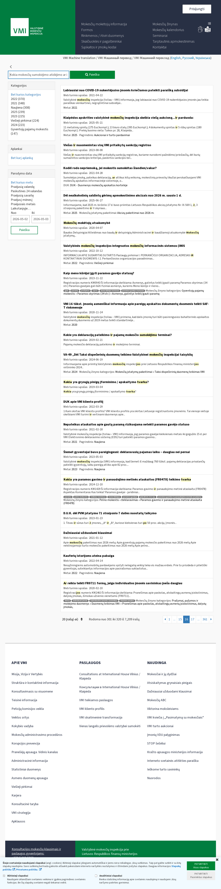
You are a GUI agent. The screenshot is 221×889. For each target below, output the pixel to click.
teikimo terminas (98, 497)
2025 (18, 112)
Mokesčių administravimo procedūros (37, 735)
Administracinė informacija (30, 761)
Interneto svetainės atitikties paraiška (172, 761)
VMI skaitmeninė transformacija (100, 717)
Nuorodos (154, 778)
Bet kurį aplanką (22, 158)
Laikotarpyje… (21, 208)
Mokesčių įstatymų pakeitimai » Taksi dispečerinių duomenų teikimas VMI (160, 372)
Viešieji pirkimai (25, 120)
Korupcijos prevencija (26, 743)
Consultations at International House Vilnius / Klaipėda (109, 676)
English (176, 58)
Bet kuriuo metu (22, 182)
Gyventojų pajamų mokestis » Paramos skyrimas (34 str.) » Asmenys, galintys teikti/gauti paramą (133, 292)
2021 (18, 103)
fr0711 (67, 601)
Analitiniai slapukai (108, 875)
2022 (18, 99)
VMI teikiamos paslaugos (96, 700)
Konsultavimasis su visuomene (32, 691)
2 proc (95, 291)
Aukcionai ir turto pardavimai (112, 135)
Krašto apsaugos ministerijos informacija (175, 752)
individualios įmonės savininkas (103, 601)
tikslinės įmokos (127, 601)
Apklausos (18, 821)
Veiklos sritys (20, 717)
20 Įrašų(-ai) (72, 619)
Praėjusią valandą (22, 187)
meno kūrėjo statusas (110, 291)
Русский (188, 58)
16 (186, 619)
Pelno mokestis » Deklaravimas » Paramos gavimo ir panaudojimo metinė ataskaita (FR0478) (132, 501)
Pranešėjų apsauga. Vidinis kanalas (35, 752)
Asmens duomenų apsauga (30, 778)
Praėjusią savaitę (22, 195)
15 (180, 619)
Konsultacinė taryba (25, 804)
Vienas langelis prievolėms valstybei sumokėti (109, 726)
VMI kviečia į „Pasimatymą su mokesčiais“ (175, 717)
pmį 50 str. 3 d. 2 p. (147, 497)
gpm (66, 291)
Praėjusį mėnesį (21, 200)
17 (192, 619)
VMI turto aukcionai (160, 726)
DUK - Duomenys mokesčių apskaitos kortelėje (99, 185)
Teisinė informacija (24, 700)
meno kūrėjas (114, 497)
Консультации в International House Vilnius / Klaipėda (109, 689)
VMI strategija (21, 813)
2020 (74, 325)
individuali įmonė (80, 601)
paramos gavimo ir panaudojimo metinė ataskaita (179, 497)
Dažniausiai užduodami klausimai (169, 691)
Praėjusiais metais (23, 204)
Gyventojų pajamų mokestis (29, 131)
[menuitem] (104, 24)
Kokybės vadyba (22, 726)
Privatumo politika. (27, 869)
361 (205, 619)
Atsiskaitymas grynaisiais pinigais (169, 683)
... (174, 619)
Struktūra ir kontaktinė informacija (35, 683)
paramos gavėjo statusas (133, 291)
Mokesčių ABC (156, 700)
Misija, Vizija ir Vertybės (27, 674)
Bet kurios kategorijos (26, 94)
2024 (18, 125)
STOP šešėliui (156, 743)
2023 (18, 116)
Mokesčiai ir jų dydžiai (162, 674)
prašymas (85, 291)
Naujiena (20, 107)
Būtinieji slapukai (15, 875)
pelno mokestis (81, 497)
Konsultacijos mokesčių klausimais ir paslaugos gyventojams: (36, 851)
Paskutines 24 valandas (26, 191)
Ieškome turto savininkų (163, 769)
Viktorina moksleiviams (162, 709)
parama (75, 291)
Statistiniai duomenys (26, 769)
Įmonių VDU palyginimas (163, 735)
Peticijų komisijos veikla (28, 709)
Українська (202, 58)
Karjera (16, 795)
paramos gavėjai (130, 497)
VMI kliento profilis (91, 709)
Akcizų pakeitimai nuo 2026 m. (135, 213)
